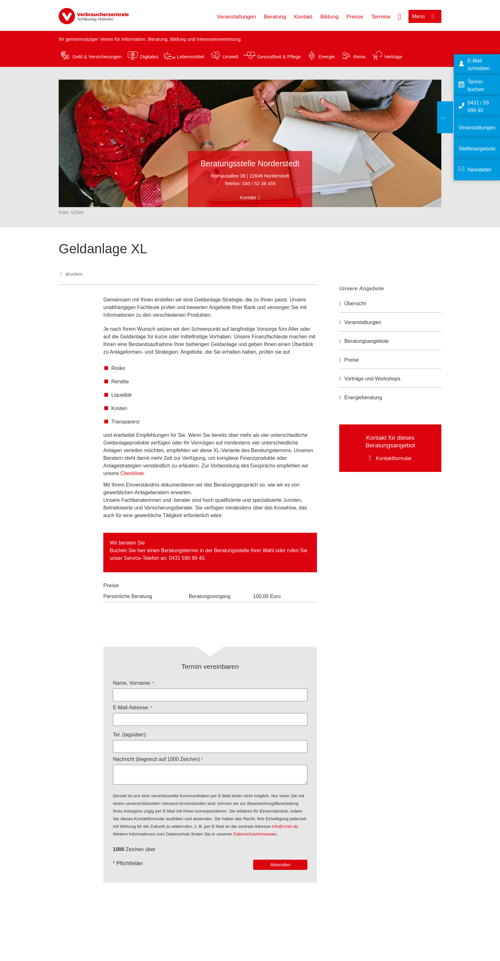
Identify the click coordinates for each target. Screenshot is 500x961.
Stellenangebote (477, 148)
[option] (390, 304)
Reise (359, 56)
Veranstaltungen (236, 17)
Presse (354, 17)
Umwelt (231, 56)
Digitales (149, 56)
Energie (326, 56)
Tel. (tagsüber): (130, 734)
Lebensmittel (190, 56)
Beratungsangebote (366, 341)
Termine (380, 17)
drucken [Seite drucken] (74, 274)
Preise (351, 360)
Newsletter (479, 169)
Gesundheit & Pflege (279, 56)
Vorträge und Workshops (372, 378)
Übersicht (355, 303)
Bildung (329, 17)
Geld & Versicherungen (96, 56)
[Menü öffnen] (424, 16)
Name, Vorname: (132, 683)
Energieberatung (363, 397)
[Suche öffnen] (399, 16)
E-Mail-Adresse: (131, 707)
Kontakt (303, 17)
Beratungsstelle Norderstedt (250, 163)
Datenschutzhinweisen (255, 834)
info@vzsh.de (285, 826)
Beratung (275, 17)
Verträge (393, 56)
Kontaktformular (394, 458)
